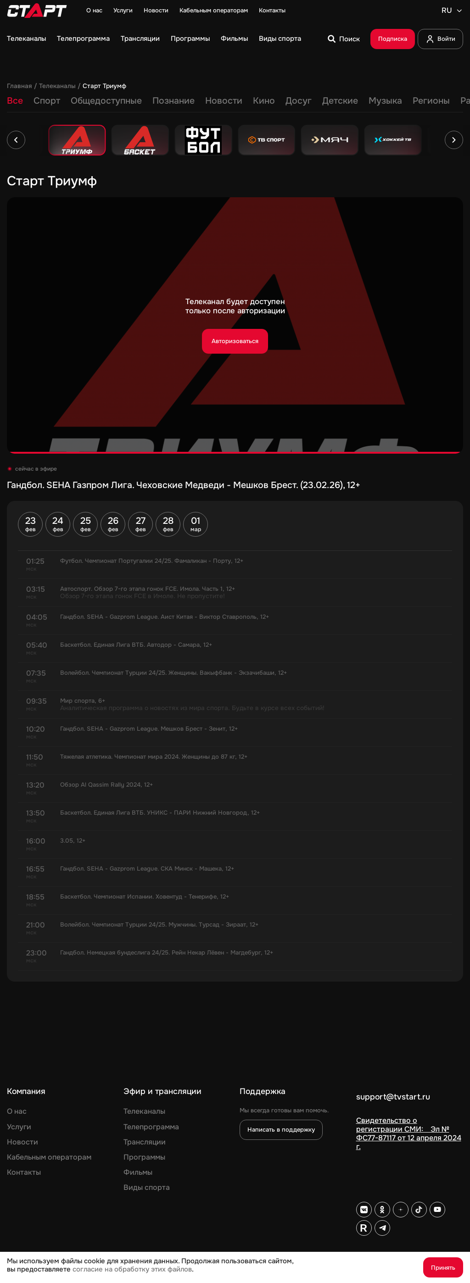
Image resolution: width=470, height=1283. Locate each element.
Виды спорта (280, 39)
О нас (94, 10)
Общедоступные (106, 101)
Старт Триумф (104, 86)
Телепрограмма (83, 39)
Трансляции (140, 39)
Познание (173, 101)
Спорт (47, 101)
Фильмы (234, 39)
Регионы (431, 101)
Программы (190, 39)
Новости (156, 10)
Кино (264, 101)
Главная (19, 86)
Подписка (392, 39)
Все (15, 101)
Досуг (298, 101)
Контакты (272, 10)
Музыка (385, 101)
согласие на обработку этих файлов (132, 1269)
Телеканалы (26, 39)
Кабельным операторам (213, 10)
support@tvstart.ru (393, 1097)
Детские (340, 101)
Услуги (123, 10)
